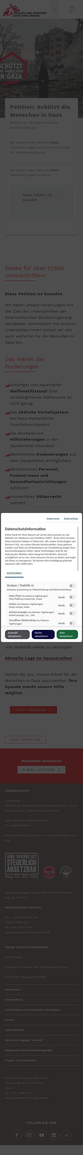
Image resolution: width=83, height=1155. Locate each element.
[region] (42, 576)
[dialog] (41, 577)
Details (61, 597)
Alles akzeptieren (66, 634)
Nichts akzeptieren (41, 634)
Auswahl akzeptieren (14, 634)
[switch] (72, 585)
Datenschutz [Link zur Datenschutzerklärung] (71, 518)
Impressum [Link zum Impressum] (53, 518)
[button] (71, 585)
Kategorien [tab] (14, 573)
